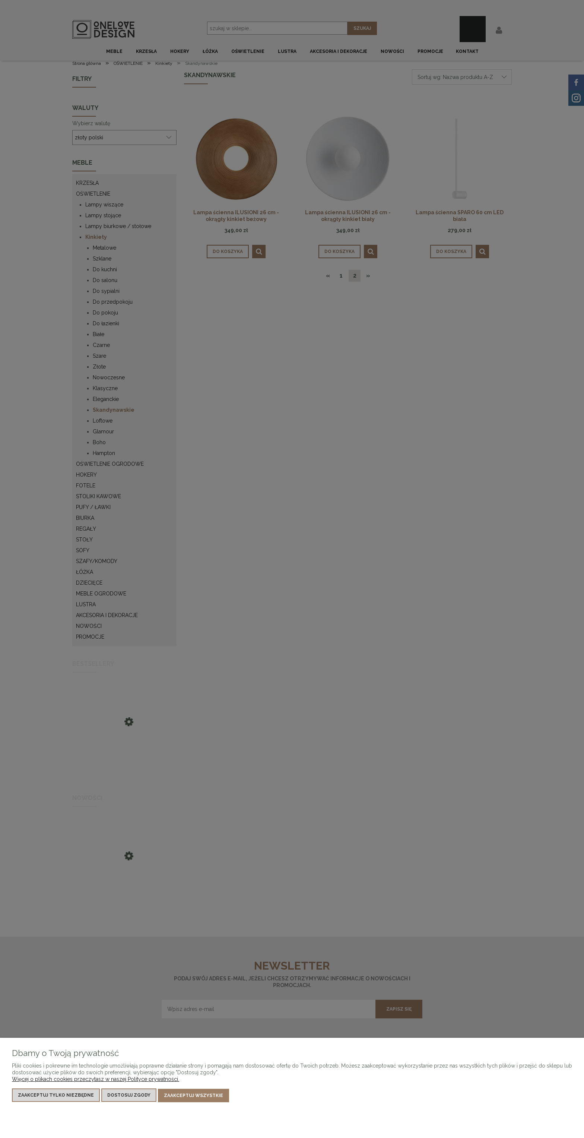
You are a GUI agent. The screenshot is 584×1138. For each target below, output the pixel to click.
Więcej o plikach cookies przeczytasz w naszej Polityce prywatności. (95, 1079)
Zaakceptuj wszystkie (193, 1095)
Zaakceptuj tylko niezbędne (56, 1095)
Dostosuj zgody (128, 1095)
